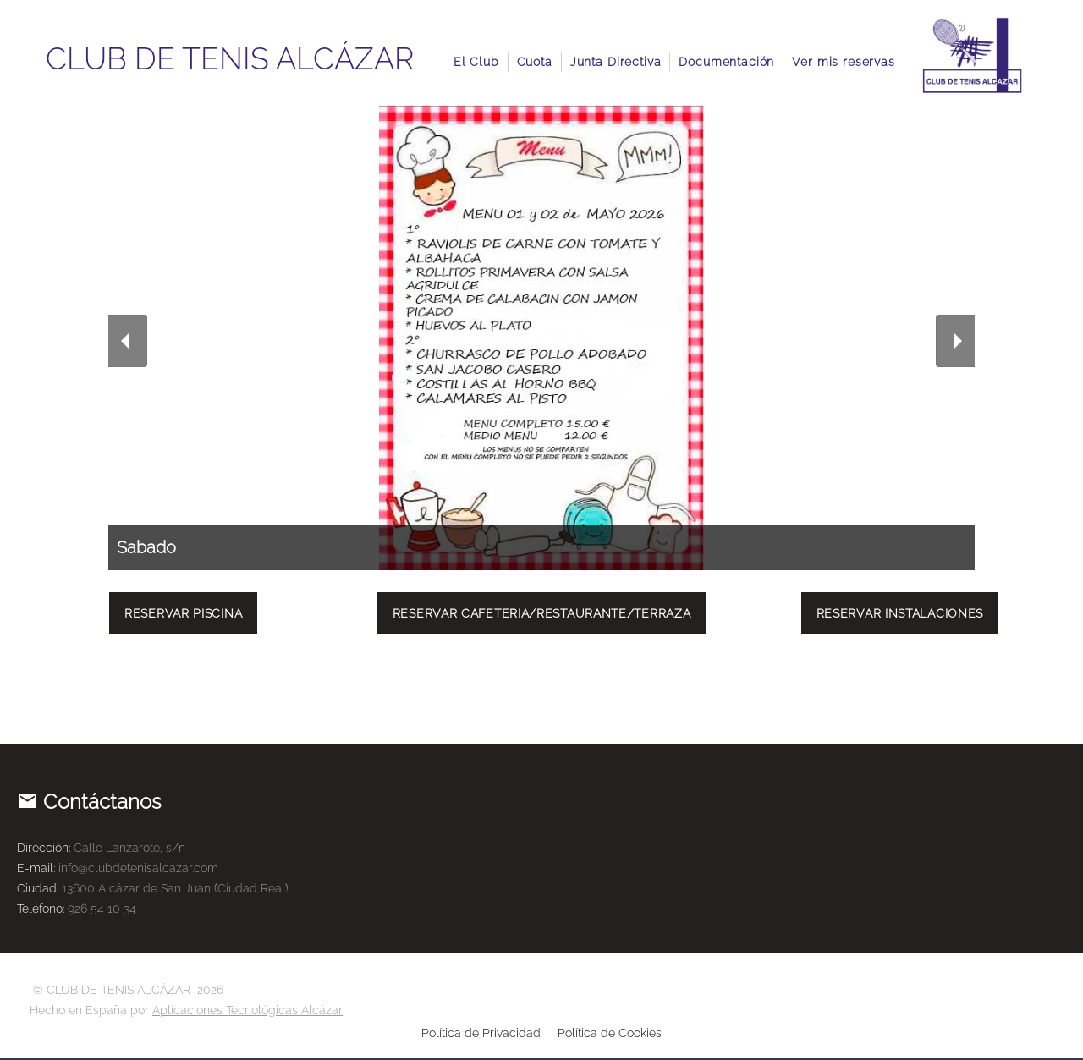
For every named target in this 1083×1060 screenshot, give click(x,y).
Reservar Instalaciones (899, 613)
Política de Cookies (610, 1033)
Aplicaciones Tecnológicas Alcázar (247, 1010)
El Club (476, 62)
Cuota (534, 62)
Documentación (726, 62)
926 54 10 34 (102, 908)
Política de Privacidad (481, 1033)
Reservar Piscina (183, 613)
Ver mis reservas (843, 62)
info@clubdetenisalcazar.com (138, 868)
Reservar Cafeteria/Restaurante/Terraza (542, 613)
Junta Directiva (616, 62)
